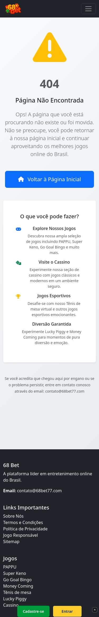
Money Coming (18, 586)
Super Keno (14, 573)
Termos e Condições (23, 522)
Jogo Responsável (20, 535)
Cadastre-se (33, 611)
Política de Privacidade (25, 529)
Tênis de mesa (17, 592)
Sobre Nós (13, 516)
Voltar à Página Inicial (49, 179)
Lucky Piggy (14, 599)
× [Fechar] (95, 609)
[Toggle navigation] (88, 8)
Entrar (67, 611)
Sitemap (11, 541)
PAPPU (9, 567)
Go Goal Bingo (17, 580)
